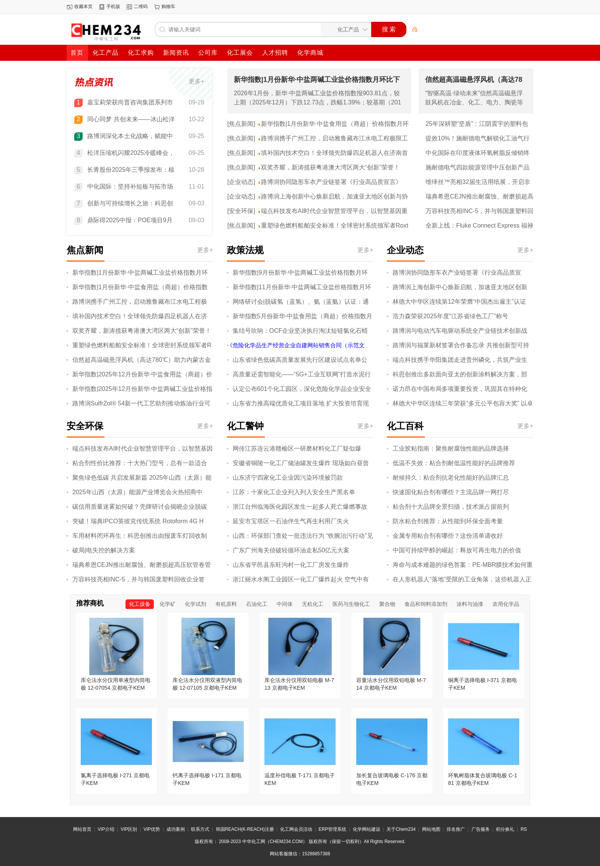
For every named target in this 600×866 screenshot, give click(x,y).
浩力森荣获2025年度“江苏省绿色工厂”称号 (450, 316)
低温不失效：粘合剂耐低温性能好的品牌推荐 (454, 463)
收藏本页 (83, 6)
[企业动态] (241, 182)
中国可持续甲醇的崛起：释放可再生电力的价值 (457, 550)
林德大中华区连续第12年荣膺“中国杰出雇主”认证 (459, 301)
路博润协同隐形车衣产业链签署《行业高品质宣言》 (331, 182)
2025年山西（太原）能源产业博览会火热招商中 (137, 492)
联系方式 (200, 829)
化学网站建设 (366, 829)
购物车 (168, 6)
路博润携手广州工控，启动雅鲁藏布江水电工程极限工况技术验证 (334, 139)
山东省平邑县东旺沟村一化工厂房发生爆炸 (291, 565)
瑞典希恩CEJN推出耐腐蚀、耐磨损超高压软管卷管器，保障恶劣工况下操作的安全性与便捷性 (479, 197)
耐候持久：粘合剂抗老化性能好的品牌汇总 (451, 477)
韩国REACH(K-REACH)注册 (245, 829)
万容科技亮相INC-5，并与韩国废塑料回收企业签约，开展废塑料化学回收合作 (479, 211)
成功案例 (175, 829)
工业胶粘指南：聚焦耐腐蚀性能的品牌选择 (451, 448)
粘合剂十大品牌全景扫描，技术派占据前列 (451, 506)
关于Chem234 (401, 829)
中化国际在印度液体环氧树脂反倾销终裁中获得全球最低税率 (478, 153)
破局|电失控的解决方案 (103, 550)
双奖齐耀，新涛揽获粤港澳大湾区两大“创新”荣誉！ (330, 167)
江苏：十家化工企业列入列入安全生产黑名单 (294, 492)
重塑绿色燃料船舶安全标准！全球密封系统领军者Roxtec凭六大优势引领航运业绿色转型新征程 (334, 226)
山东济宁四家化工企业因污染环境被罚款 (288, 477)
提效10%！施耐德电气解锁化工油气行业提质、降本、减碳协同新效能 (478, 139)
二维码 (141, 6)
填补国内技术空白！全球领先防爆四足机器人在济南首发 (334, 153)
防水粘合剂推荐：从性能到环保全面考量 (448, 521)
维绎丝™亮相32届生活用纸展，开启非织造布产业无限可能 (478, 182)
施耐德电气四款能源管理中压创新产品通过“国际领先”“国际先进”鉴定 (478, 168)
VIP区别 (129, 829)
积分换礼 (505, 829)
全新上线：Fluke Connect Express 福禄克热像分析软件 (479, 226)
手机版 (113, 6)
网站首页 (82, 829)
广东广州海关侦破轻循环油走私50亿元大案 (291, 550)
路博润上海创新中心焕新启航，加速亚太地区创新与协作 (334, 197)
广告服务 (480, 829)
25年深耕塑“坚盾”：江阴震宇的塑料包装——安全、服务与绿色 (477, 124)
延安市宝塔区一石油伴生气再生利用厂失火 (291, 521)
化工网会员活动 (296, 829)
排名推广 (456, 829)
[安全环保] (241, 211)
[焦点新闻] (241, 123)
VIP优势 (151, 829)
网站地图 (431, 829)
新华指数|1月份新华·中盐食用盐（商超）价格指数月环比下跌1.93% (335, 124)
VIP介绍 (106, 829)
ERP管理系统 (333, 829)
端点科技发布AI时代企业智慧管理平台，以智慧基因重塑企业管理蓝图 (334, 211)
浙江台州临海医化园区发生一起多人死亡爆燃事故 (300, 506)
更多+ (196, 81)
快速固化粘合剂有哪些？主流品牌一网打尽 (451, 492)
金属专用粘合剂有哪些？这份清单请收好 (448, 535)
